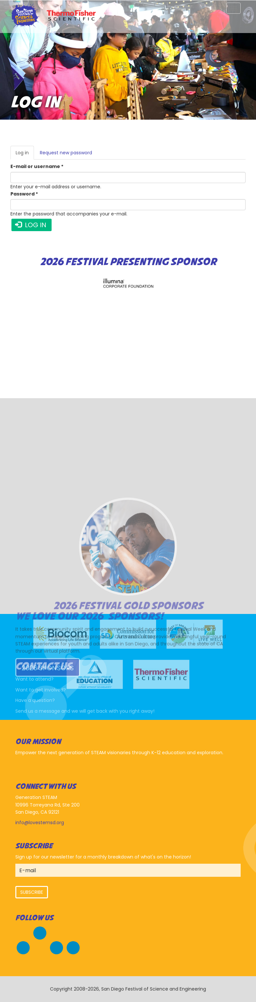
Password (24, 194)
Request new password (66, 152)
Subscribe (31, 892)
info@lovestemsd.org (39, 822)
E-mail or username (36, 166)
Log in (25, 154)
